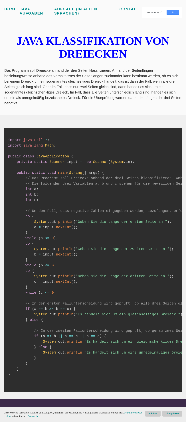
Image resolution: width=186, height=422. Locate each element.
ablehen (153, 413)
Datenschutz (34, 416)
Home (10, 9)
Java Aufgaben (31, 11)
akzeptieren (172, 413)
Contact (130, 9)
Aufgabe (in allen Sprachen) (75, 11)
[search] (154, 12)
